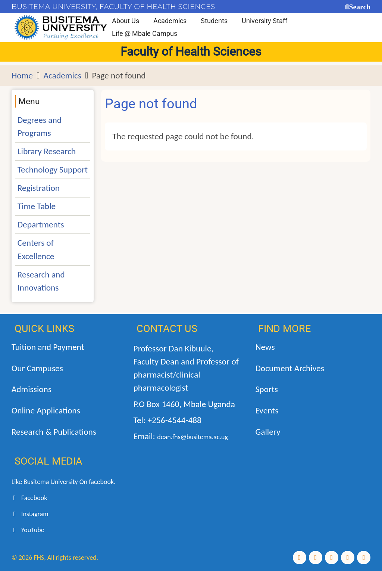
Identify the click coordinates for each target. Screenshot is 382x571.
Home (22, 75)
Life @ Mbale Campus (144, 33)
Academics (170, 21)
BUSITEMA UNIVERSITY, (55, 6)
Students (214, 21)
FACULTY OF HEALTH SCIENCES (157, 6)
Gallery (267, 431)
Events (266, 410)
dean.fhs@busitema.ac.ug (192, 437)
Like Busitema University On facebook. (64, 482)
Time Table (37, 206)
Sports (266, 389)
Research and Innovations (41, 281)
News (265, 347)
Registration (39, 188)
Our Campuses (37, 368)
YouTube (28, 530)
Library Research (47, 151)
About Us (125, 21)
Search (359, 7)
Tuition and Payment (48, 347)
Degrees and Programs (40, 126)
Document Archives (289, 368)
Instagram (30, 514)
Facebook (29, 498)
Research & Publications (54, 431)
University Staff (264, 21)
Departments (41, 224)
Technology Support (53, 169)
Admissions (31, 389)
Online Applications (46, 410)
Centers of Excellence (36, 249)
